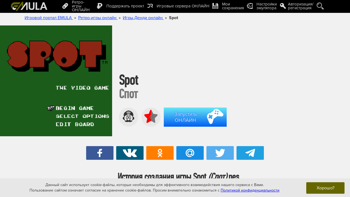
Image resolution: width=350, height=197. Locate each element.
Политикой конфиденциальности (250, 190)
